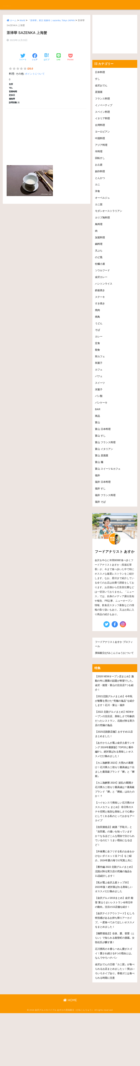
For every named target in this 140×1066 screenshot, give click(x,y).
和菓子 (99, 376)
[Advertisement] (46, 129)
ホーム (13, 20)
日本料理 (100, 72)
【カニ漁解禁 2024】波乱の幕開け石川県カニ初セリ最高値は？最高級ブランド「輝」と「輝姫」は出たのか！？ (114, 821)
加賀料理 (100, 245)
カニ (97, 189)
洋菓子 (99, 403)
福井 (97, 493)
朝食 (97, 362)
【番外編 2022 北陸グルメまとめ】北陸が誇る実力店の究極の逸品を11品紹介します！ (114, 913)
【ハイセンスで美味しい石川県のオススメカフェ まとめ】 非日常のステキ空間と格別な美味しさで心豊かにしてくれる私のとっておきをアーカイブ (114, 845)
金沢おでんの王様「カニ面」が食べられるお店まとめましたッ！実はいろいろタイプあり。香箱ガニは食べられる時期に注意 (114, 1023)
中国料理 (100, 141)
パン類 (99, 410)
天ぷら (99, 258)
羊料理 (99, 155)
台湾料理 (100, 127)
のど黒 (99, 265)
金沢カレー (101, 286)
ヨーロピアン (103, 134)
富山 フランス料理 (106, 459)
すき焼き (100, 314)
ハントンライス (104, 293)
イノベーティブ (104, 107)
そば (97, 341)
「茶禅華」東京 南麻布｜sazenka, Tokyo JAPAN (54, 20)
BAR (98, 424)
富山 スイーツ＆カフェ (108, 486)
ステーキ (100, 307)
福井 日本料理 (103, 500)
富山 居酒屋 (102, 473)
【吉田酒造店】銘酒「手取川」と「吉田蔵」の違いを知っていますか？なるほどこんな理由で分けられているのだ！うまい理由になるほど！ (114, 871)
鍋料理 (99, 251)
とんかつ (100, 182)
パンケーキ (101, 417)
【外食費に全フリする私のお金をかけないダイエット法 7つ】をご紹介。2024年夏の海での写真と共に (114, 894)
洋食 (97, 196)
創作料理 (100, 176)
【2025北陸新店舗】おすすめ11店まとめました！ (113, 763)
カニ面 (99, 210)
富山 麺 (99, 479)
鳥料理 (99, 231)
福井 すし (100, 507)
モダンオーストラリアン (109, 217)
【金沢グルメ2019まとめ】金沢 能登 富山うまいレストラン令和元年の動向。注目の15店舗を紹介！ (113, 948)
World (23, 20)
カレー (99, 348)
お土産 (99, 169)
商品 (97, 431)
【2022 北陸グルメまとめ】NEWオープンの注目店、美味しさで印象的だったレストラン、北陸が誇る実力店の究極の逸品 (114, 746)
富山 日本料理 (103, 445)
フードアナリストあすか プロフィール (113, 664)
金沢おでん (101, 86)
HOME (70, 1053)
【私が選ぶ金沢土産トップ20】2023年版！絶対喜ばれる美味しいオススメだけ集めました (113, 929)
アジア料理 (101, 148)
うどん (99, 334)
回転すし (100, 162)
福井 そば (100, 521)
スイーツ (100, 397)
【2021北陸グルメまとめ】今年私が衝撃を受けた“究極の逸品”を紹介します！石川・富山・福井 (114, 727)
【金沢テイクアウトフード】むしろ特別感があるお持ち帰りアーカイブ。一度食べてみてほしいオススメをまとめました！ (114, 969)
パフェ (99, 390)
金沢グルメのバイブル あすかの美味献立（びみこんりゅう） (55, 4)
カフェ (99, 383)
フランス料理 (103, 100)
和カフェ (100, 369)
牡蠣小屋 (100, 272)
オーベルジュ (103, 203)
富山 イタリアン (104, 466)
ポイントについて (35, 69)
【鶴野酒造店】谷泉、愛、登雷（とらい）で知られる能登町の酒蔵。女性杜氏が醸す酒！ (114, 988)
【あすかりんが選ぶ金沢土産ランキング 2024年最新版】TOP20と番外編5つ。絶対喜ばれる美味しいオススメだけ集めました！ (114, 779)
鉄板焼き (100, 300)
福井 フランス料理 (106, 514)
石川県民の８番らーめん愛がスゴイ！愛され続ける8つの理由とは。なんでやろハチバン (114, 1004)
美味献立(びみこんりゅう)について (114, 676)
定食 (97, 355)
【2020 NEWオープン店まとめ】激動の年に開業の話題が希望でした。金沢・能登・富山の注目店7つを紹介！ (114, 708)
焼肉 (97, 320)
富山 (97, 438)
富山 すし (100, 452)
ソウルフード (103, 279)
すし (97, 79)
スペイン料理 (103, 113)
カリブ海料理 (103, 224)
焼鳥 (97, 327)
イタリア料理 (103, 120)
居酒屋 (99, 93)
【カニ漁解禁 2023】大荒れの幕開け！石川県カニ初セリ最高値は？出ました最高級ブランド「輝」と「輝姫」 (114, 800)
